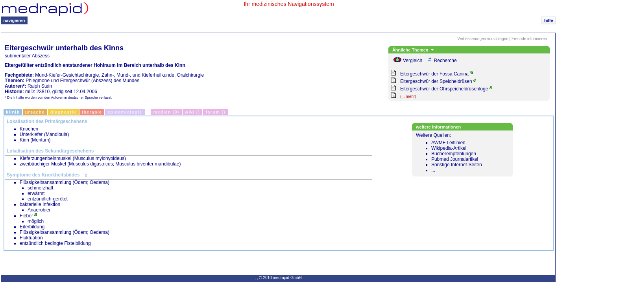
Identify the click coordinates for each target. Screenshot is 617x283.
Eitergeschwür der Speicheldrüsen (436, 81)
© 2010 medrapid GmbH (280, 278)
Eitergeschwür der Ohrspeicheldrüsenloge (444, 89)
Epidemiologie (124, 112)
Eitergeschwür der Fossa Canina (434, 74)
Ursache (35, 112)
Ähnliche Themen (413, 50)
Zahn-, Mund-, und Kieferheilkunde (138, 75)
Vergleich (412, 60)
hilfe (548, 20)
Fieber (26, 216)
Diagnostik (63, 112)
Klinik (13, 112)
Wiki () (192, 112)
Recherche (445, 60)
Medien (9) (166, 112)
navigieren (14, 20)
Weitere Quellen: (463, 152)
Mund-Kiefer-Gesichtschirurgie (67, 75)
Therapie (92, 112)
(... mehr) (408, 96)
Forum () (215, 112)
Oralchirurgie (190, 75)
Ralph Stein (40, 86)
